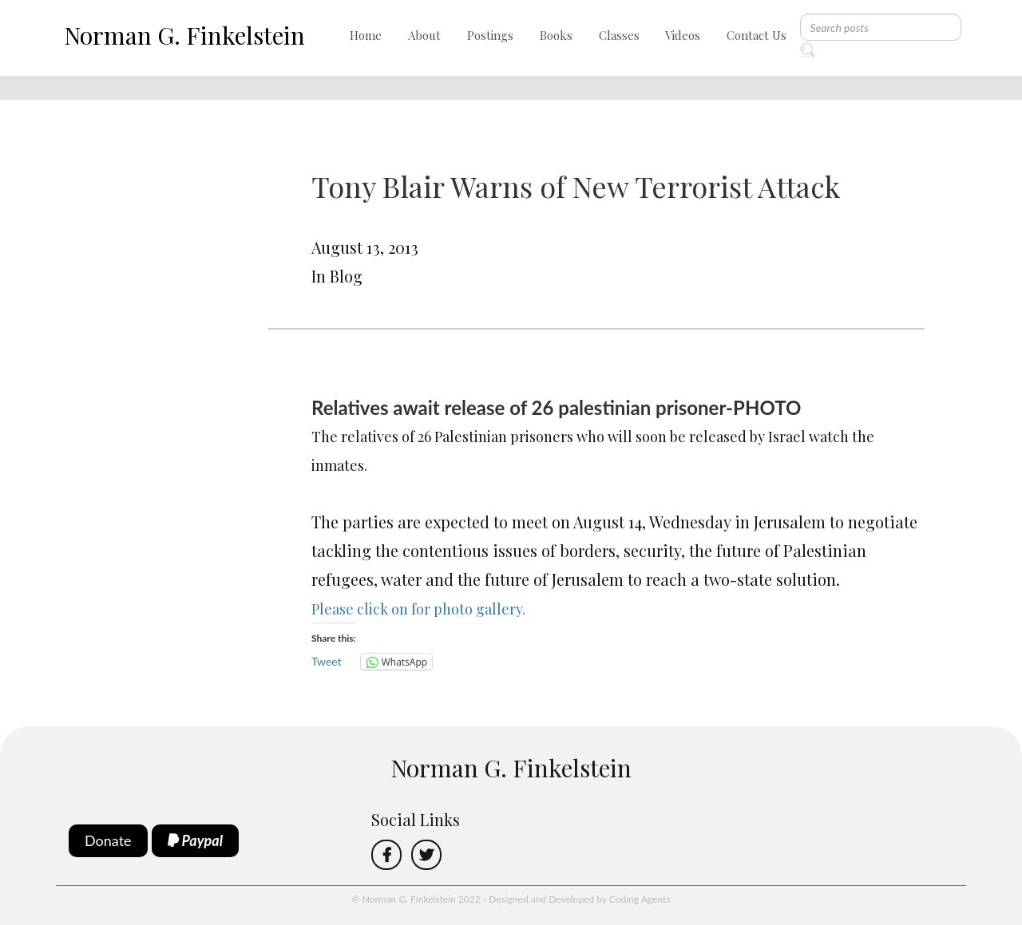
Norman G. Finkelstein (184, 35)
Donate (108, 840)
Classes (619, 35)
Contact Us (756, 35)
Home (366, 35)
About (424, 35)
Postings (490, 35)
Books (556, 35)
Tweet (326, 661)
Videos (682, 35)
